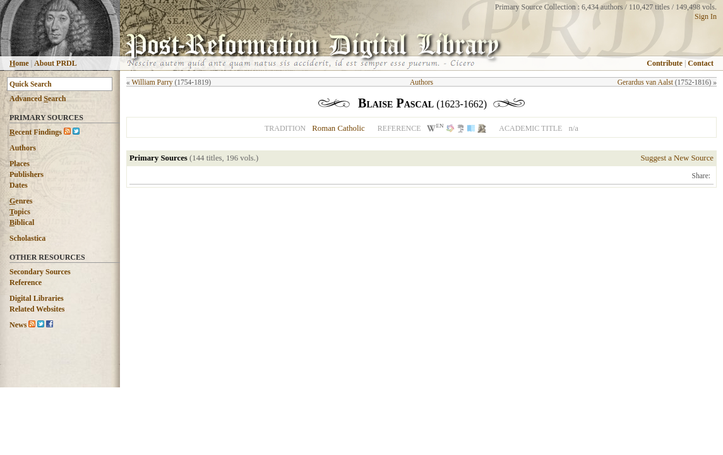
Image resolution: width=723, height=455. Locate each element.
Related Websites (36, 309)
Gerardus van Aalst (645, 82)
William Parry (151, 82)
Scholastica (27, 238)
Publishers (26, 174)
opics (19, 211)
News (18, 324)
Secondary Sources (40, 271)
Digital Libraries (36, 298)
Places (19, 163)
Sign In (706, 16)
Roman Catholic (338, 128)
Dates (18, 185)
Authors (22, 147)
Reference (25, 282)
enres (20, 201)
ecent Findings (35, 132)
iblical (21, 222)
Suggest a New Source (677, 158)
